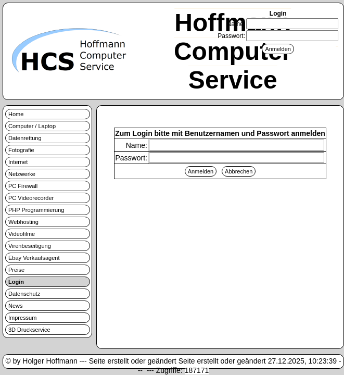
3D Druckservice (29, 330)
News (15, 306)
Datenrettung (25, 138)
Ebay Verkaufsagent (33, 258)
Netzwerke (21, 174)
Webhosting (23, 222)
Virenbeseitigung (29, 246)
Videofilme (21, 234)
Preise (16, 270)
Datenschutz (24, 294)
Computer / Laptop (32, 126)
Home (15, 114)
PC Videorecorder (31, 198)
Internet (18, 162)
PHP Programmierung (36, 210)
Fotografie (21, 150)
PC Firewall (22, 186)
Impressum (22, 318)
